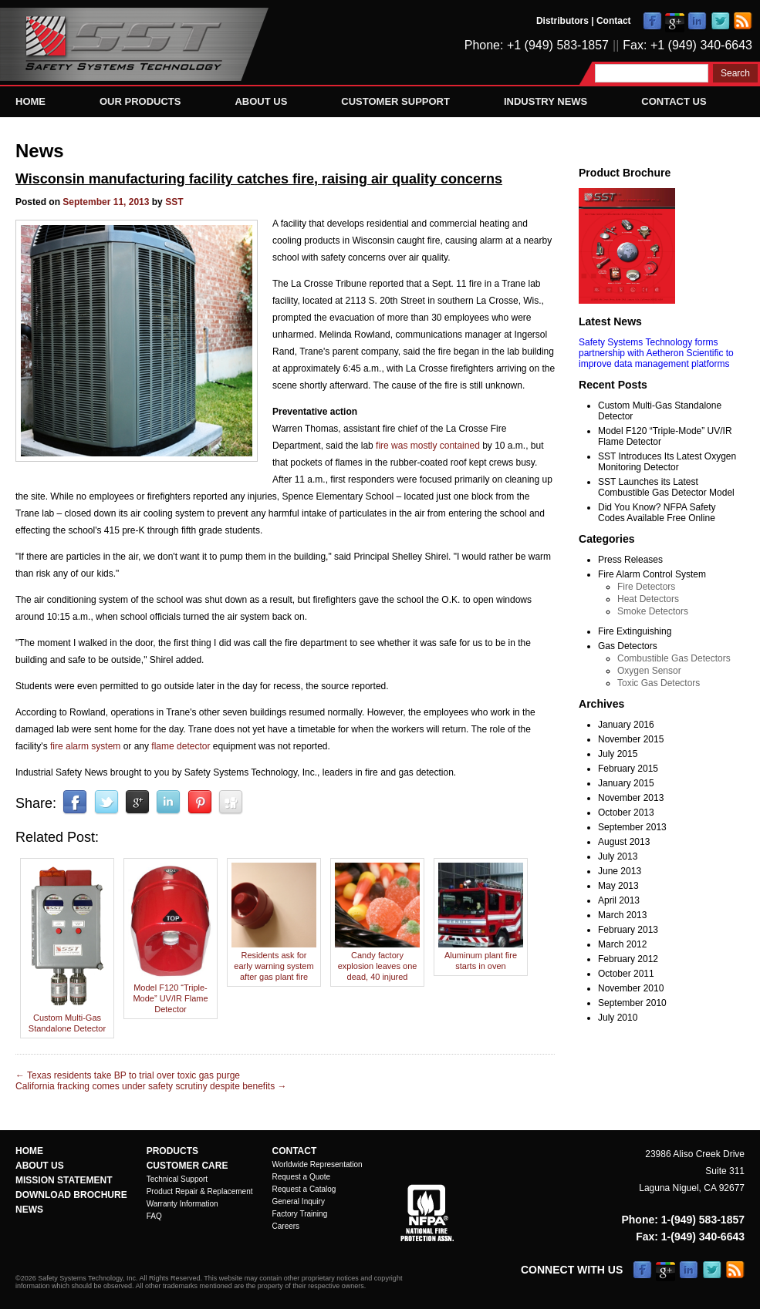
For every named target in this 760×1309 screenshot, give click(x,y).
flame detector (180, 746)
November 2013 (631, 797)
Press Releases (630, 559)
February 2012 (628, 959)
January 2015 (626, 783)
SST (174, 202)
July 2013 (617, 856)
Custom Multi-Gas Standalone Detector (67, 1017)
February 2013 (628, 929)
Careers (286, 1226)
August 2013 (624, 841)
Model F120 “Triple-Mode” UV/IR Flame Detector (170, 993)
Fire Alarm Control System (652, 574)
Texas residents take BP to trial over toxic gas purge (127, 1075)
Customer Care (187, 1165)
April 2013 (619, 900)
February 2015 (628, 768)
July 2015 (617, 754)
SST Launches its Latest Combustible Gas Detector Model (666, 487)
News (39, 150)
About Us (261, 101)
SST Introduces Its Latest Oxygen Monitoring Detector (667, 462)
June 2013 (619, 871)
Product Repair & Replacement (200, 1191)
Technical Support (177, 1179)
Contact (613, 20)
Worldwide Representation (317, 1164)
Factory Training (300, 1214)
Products (172, 1151)
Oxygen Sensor (649, 670)
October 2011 (626, 973)
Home (30, 101)
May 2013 (618, 885)
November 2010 (631, 988)
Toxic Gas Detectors (658, 683)
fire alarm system (85, 746)
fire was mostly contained (428, 445)
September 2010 (632, 1003)
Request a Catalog (304, 1189)
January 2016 (626, 724)
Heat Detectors (648, 599)
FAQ (154, 1216)
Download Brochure (71, 1195)
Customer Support (395, 101)
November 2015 (631, 739)
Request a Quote (301, 1177)
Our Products (140, 101)
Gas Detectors (627, 646)
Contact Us (673, 101)
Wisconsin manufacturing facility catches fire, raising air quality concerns (258, 179)
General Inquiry (298, 1201)
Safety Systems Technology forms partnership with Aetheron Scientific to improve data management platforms (656, 353)
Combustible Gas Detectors (674, 658)
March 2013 (622, 915)
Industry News (545, 101)
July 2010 (617, 1017)
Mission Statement (64, 1180)
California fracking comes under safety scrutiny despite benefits (151, 1086)
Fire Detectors (646, 586)
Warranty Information (182, 1204)
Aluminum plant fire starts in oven (480, 955)
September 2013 (632, 827)
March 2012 (622, 944)
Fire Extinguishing (634, 631)
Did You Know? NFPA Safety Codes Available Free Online (657, 512)
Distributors (562, 20)
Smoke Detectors (652, 611)
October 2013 (626, 812)
